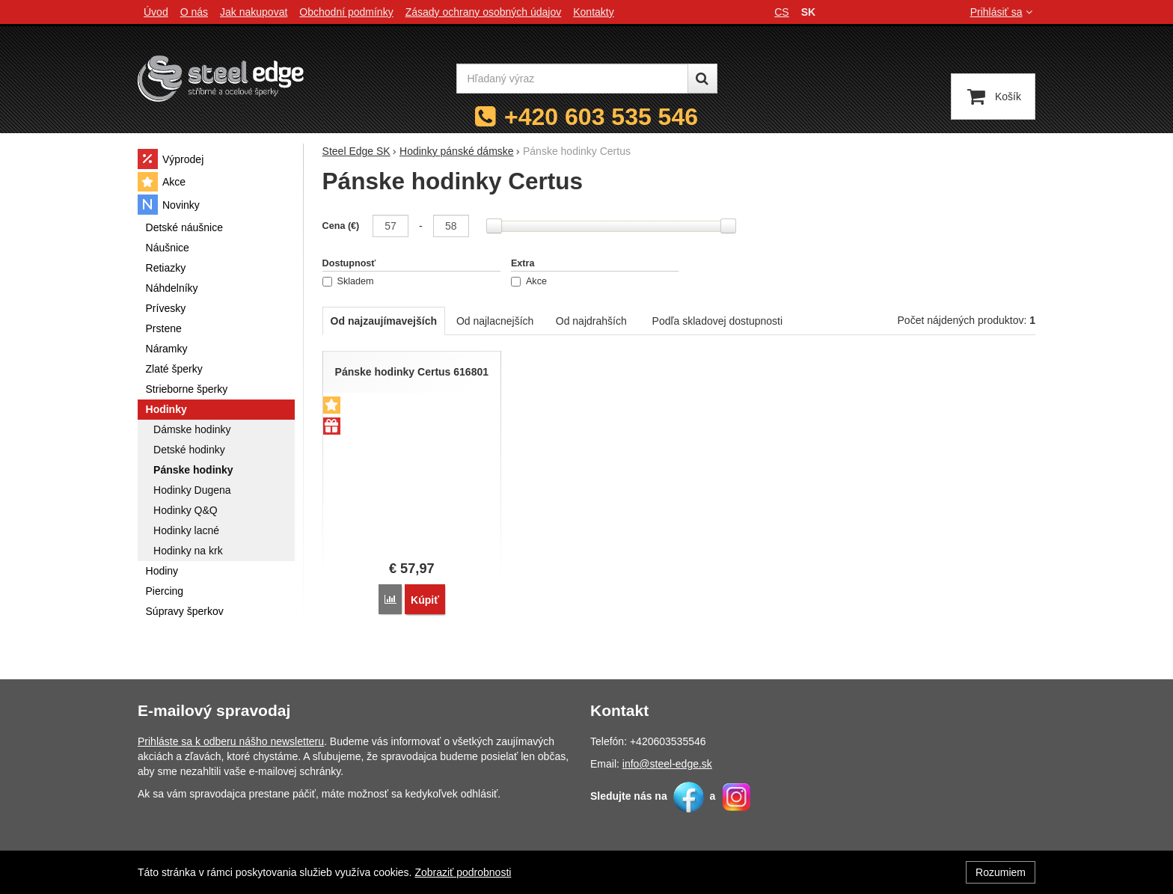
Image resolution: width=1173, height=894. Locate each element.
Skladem (348, 281)
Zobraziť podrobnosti (462, 872)
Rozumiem (1001, 872)
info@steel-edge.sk (667, 763)
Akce (529, 281)
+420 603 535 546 (601, 116)
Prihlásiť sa (1002, 12)
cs (781, 12)
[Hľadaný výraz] (572, 79)
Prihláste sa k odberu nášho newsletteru (231, 741)
